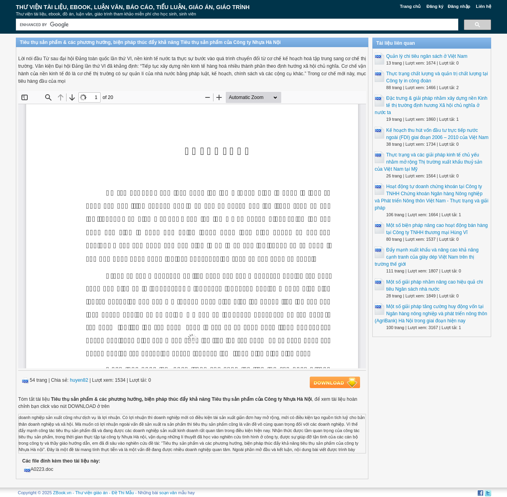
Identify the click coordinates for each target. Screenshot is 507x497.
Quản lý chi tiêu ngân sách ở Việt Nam (426, 56)
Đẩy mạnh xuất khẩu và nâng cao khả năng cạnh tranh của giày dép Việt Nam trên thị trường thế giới (426, 257)
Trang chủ (410, 6)
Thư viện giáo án (91, 492)
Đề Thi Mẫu (123, 492)
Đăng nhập (459, 6)
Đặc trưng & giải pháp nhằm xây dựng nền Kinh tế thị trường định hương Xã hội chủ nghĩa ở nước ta (431, 105)
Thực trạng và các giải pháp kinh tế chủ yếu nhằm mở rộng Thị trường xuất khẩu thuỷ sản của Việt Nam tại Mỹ (428, 162)
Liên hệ (483, 6)
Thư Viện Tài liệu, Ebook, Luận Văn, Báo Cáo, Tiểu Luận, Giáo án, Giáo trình (133, 7)
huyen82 (79, 380)
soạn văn (168, 492)
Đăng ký (435, 6)
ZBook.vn (62, 492)
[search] (236, 25)
